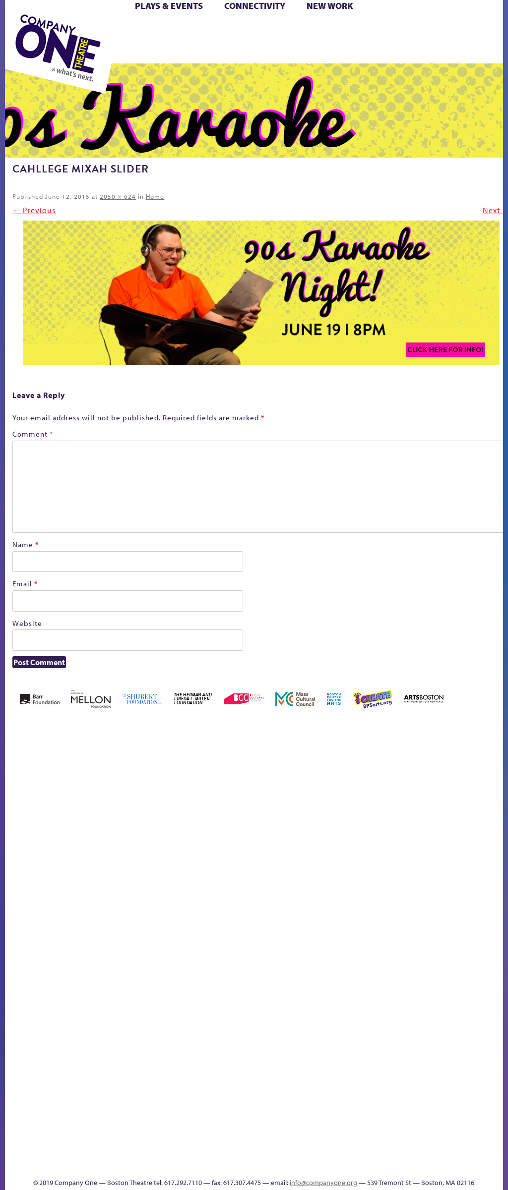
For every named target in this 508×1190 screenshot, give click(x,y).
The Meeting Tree (337, 1106)
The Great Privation (296, 1106)
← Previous (34, 210)
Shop (208, 40)
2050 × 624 (118, 196)
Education (325, 864)
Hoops (406, 864)
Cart (265, 29)
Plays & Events (169, 5)
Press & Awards (319, 51)
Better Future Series (119, 849)
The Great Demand (280, 1106)
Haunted (366, 864)
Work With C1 (362, 1106)
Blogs (492, 1036)
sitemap (395, 1121)
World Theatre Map (495, 1008)
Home (155, 196)
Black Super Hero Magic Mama (190, 834)
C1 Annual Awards (279, 1149)
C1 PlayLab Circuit (496, 907)
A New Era (58, 849)
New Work (330, 5)
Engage (495, 877)
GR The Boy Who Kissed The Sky (349, 819)
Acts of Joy (87, 849)
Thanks (236, 1164)
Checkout (281, 864)
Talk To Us (462, 1106)
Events (494, 1121)
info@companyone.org (323, 1182)
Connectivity (254, 5)
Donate (307, 864)
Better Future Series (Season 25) (149, 834)
